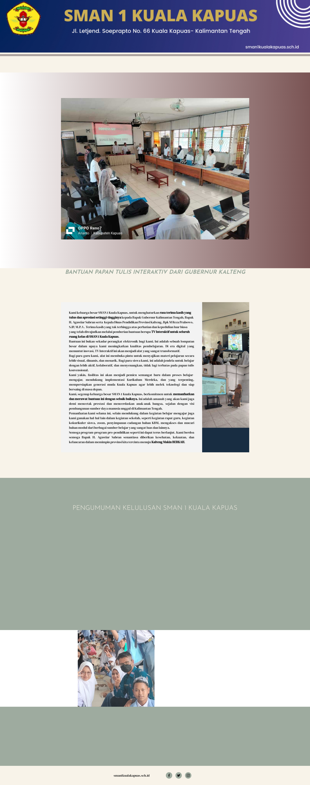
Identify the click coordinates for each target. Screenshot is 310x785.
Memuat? (120, 558)
